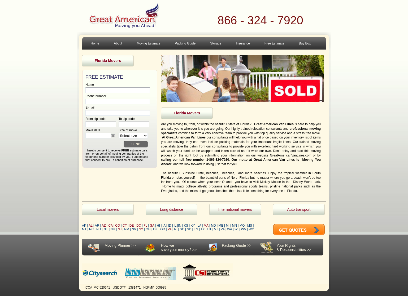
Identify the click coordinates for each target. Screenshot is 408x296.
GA (152, 225)
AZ (104, 225)
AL (90, 225)
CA (110, 225)
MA (206, 225)
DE (131, 225)
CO (117, 225)
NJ (120, 229)
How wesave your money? (176, 247)
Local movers (108, 209)
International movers (235, 209)
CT (125, 225)
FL (145, 225)
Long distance (171, 209)
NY (141, 229)
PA (169, 229)
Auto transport (299, 209)
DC (138, 225)
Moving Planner (117, 245)
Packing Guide (234, 245)
